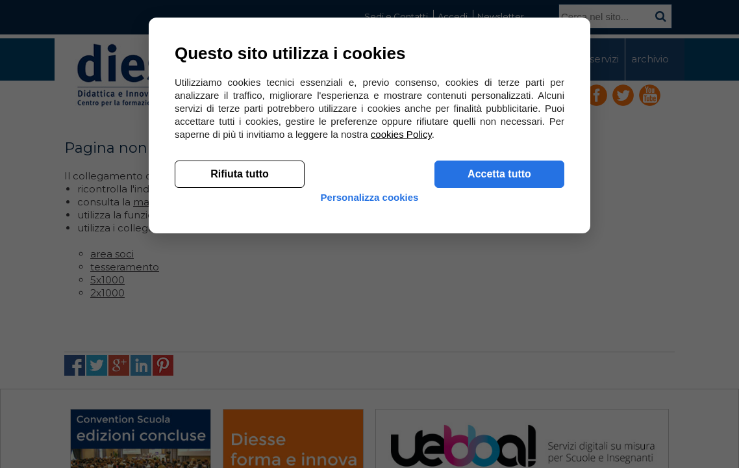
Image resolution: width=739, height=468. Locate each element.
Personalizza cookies (370, 398)
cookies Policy (401, 324)
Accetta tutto (499, 364)
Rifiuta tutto (239, 364)
